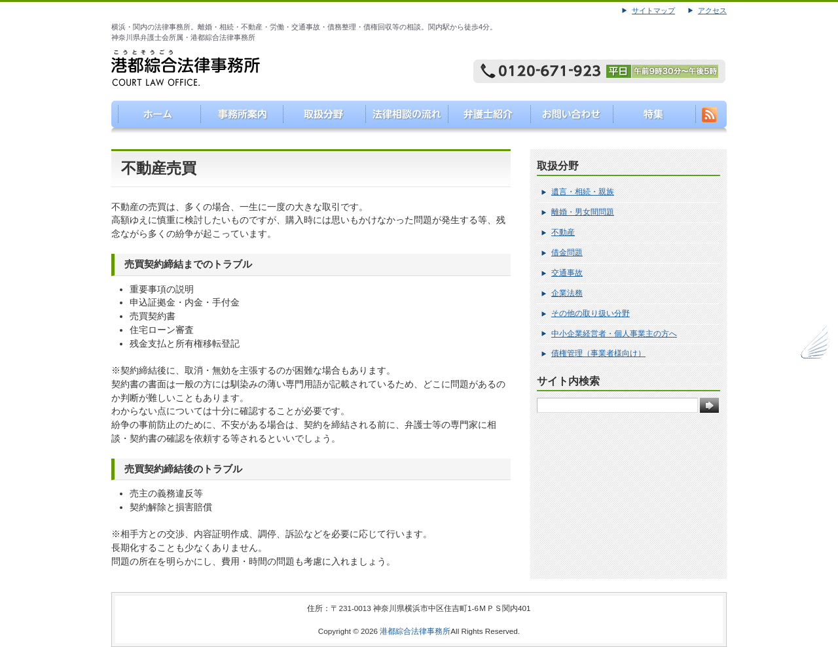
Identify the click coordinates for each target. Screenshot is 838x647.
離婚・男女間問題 (582, 212)
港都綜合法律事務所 (415, 631)
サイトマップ (653, 10)
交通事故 (567, 272)
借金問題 (567, 252)
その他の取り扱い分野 (590, 313)
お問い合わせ (568, 117)
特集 (651, 117)
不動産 (563, 232)
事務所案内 (236, 117)
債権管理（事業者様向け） (598, 353)
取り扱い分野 (319, 117)
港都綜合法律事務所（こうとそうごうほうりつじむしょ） (152, 117)
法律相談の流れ (402, 117)
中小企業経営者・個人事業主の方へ (614, 333)
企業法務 (567, 293)
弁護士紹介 (485, 117)
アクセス (712, 10)
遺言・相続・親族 (582, 191)
